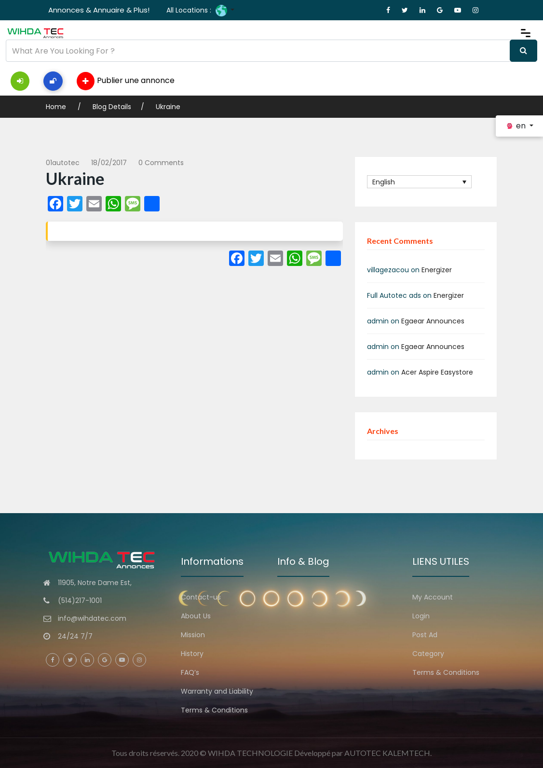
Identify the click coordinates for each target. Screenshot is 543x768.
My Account (432, 597)
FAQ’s (190, 672)
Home (57, 107)
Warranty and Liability (217, 691)
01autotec (63, 163)
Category (428, 653)
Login (421, 616)
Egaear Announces (432, 321)
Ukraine (168, 107)
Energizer (436, 270)
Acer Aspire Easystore (437, 372)
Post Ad (424, 635)
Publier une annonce (126, 81)
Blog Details (112, 107)
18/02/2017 (109, 163)
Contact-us (201, 597)
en (516, 125)
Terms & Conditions (214, 710)
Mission (193, 635)
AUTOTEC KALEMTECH (387, 752)
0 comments (161, 163)
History (192, 653)
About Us (196, 616)
